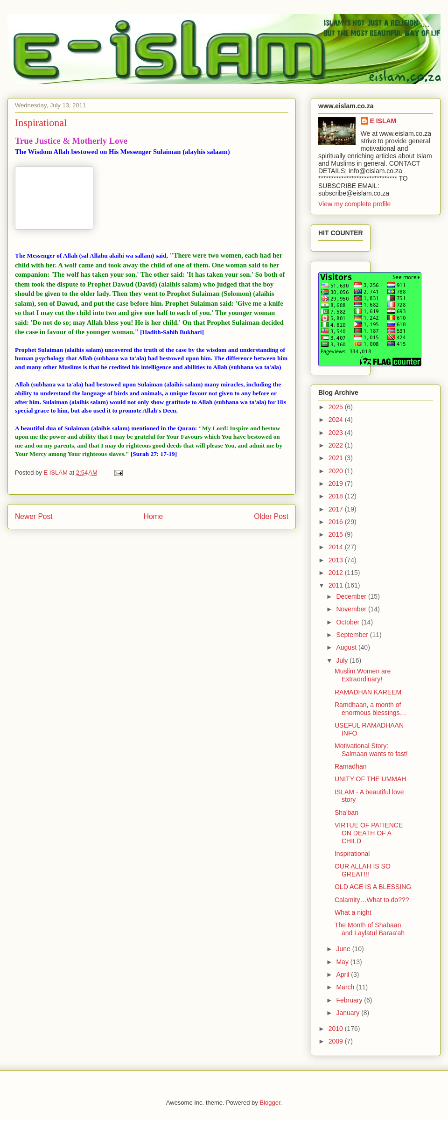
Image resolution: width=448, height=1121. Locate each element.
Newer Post (34, 516)
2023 (337, 432)
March (346, 987)
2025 (337, 407)
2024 (337, 419)
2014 (337, 547)
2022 (337, 445)
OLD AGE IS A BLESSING (373, 886)
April (343, 974)
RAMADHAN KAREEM (368, 692)
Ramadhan (351, 766)
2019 (337, 483)
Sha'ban (346, 812)
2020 (337, 471)
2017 (337, 509)
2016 (337, 521)
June (344, 949)
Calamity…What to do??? (372, 900)
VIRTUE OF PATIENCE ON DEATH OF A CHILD (369, 833)
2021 (337, 458)
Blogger (269, 1102)
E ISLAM (383, 121)
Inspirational (352, 853)
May (343, 962)
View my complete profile (354, 204)
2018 (337, 496)
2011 (337, 585)
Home (153, 516)
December (352, 596)
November (352, 609)
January (348, 1012)
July (343, 660)
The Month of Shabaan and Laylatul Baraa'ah (370, 929)
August (347, 647)
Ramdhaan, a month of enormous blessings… (370, 708)
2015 (337, 534)
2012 (337, 572)
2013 (337, 560)
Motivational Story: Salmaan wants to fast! (371, 749)
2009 (337, 1041)
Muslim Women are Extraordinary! (363, 675)
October (348, 622)
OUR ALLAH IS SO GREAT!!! (363, 870)
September (353, 634)
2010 (337, 1028)
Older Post (271, 516)
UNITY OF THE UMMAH (370, 779)
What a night (353, 912)
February (350, 1000)
